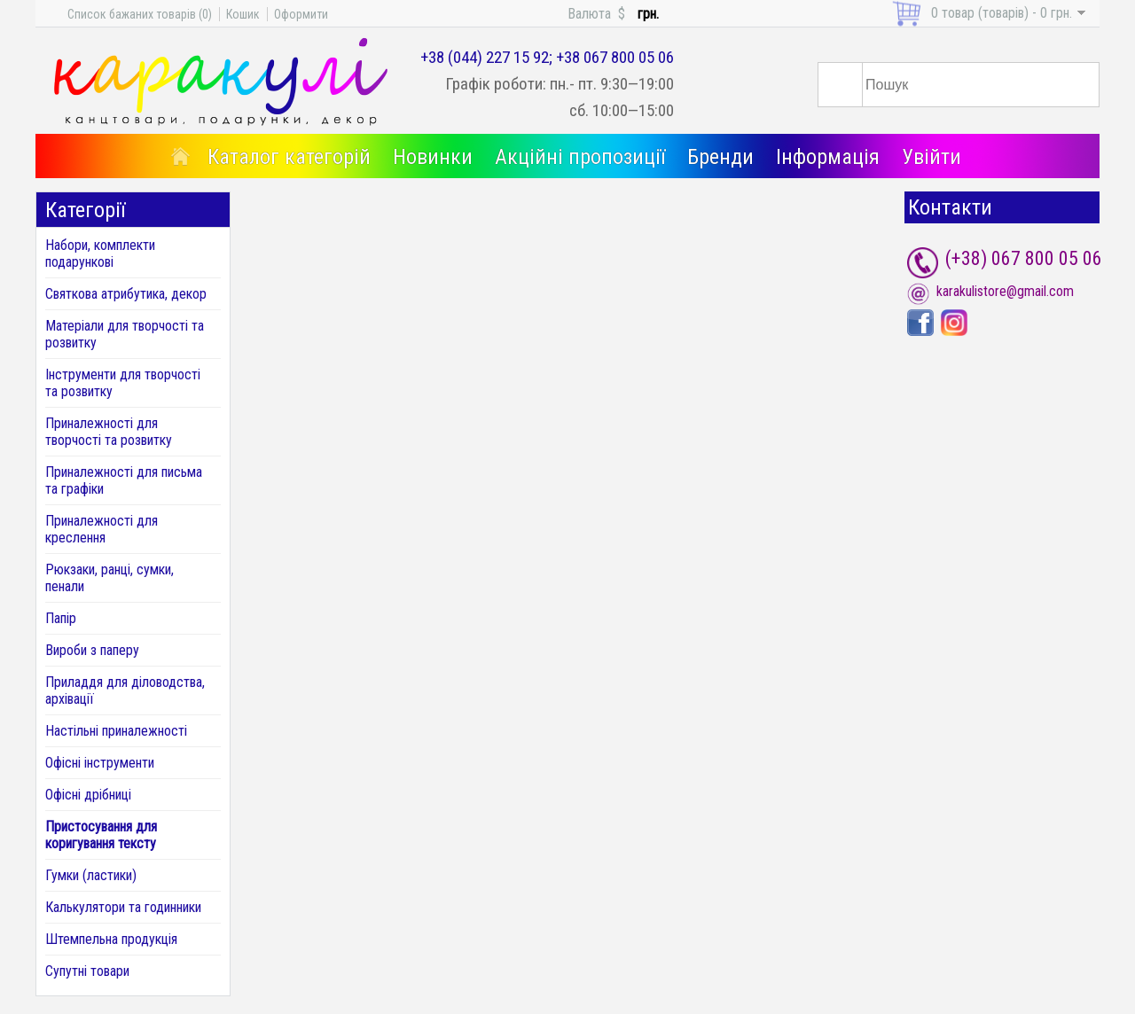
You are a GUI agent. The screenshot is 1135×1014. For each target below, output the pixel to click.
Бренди (720, 156)
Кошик (243, 14)
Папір (60, 618)
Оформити (301, 14)
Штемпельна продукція (111, 939)
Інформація (828, 156)
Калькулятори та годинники (123, 907)
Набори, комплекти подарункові (100, 253)
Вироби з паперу (92, 650)
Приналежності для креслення (101, 529)
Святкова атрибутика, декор (126, 293)
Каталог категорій (289, 156)
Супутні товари (87, 971)
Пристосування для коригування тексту (101, 835)
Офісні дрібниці (88, 794)
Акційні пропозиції (580, 156)
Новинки (433, 156)
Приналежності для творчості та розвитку (108, 431)
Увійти (931, 156)
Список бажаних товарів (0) (139, 14)
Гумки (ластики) (91, 875)
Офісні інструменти (99, 762)
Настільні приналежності (116, 730)
